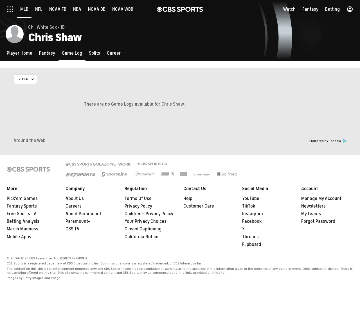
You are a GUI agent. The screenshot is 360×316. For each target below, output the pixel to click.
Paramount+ (78, 221)
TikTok (248, 206)
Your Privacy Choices (145, 221)
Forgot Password (318, 221)
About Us (75, 198)
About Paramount (83, 214)
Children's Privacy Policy (149, 214)
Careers (74, 206)
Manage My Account (321, 198)
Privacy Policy (138, 206)
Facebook (252, 221)
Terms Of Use (138, 198)
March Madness (22, 229)
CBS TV (73, 229)
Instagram (252, 214)
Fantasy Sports (22, 206)
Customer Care (198, 206)
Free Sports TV (21, 214)
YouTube (250, 198)
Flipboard (251, 244)
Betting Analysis (23, 221)
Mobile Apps (19, 237)
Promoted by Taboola (327, 141)
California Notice (141, 237)
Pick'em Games (22, 198)
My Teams (311, 214)
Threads (250, 237)
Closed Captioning (143, 229)
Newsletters (313, 206)
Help (187, 198)
